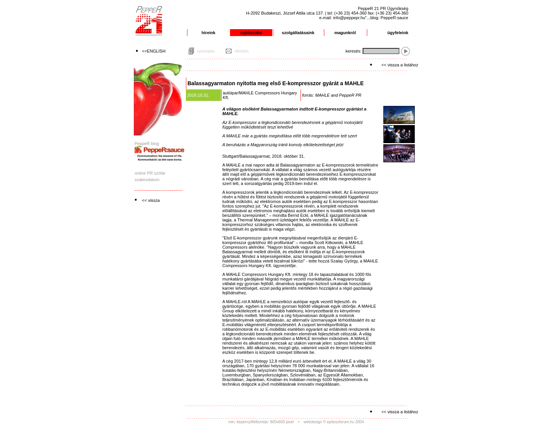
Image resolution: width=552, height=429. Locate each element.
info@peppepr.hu (349, 17)
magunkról (345, 32)
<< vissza (150, 200)
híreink (208, 32)
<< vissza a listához (399, 65)
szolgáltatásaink (298, 32)
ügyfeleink (398, 32)
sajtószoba (251, 32)
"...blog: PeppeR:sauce (386, 17)
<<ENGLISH (154, 51)
